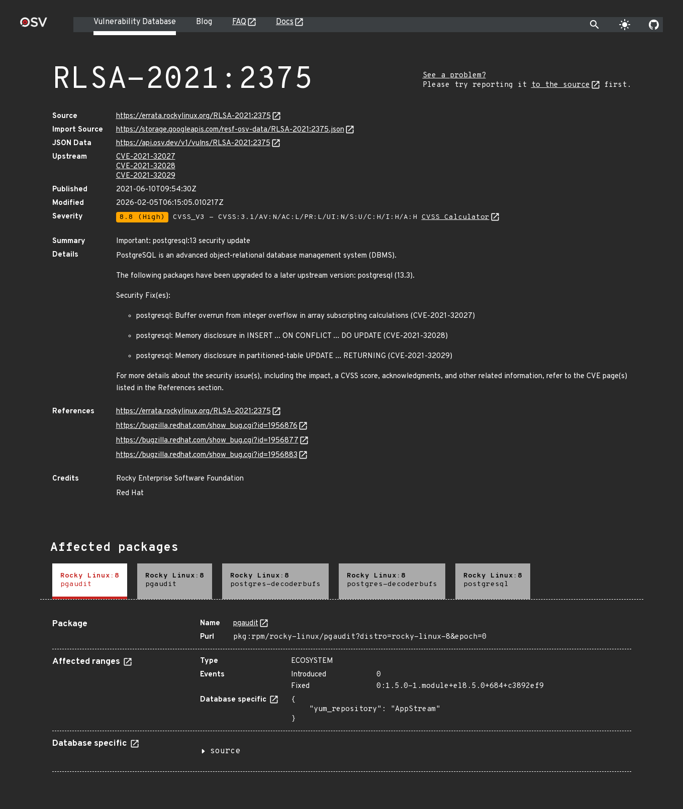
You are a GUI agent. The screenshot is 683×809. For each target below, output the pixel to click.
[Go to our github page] (654, 25)
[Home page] (33, 25)
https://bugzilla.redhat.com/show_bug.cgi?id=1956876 (207, 426)
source (225, 751)
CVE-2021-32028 (145, 166)
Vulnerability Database (134, 22)
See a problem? (454, 75)
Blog (204, 22)
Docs (285, 22)
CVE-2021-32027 (145, 157)
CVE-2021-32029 (145, 176)
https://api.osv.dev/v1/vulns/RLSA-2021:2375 (193, 143)
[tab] (89, 581)
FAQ (239, 22)
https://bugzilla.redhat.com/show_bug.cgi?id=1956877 (207, 440)
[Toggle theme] (625, 25)
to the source (560, 85)
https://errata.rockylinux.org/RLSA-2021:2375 (193, 116)
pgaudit (245, 623)
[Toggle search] (594, 25)
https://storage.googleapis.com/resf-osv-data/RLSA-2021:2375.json (230, 130)
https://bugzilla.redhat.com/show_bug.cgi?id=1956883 (207, 455)
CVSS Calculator (456, 217)
